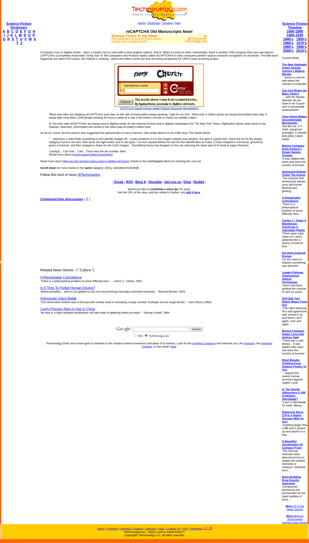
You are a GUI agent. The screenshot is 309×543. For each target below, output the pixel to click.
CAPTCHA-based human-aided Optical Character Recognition (159, 108)
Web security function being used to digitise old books (96, 161)
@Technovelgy (88, 175)
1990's (301, 47)
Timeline (167, 23)
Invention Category (204, 343)
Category (150, 528)
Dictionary (154, 23)
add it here (193, 192)
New (177, 23)
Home (141, 23)
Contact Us (173, 528)
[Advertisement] (18, 113)
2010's (301, 51)
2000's (288, 51)
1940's (288, 39)
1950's (301, 39)
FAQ (185, 528)
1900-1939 (295, 35)
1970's (301, 43)
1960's (288, 43)
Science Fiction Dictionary (18, 25)
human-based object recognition (92, 154)
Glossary (249, 343)
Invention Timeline (131, 528)
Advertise (196, 528)
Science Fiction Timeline (294, 25)
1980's (288, 47)
